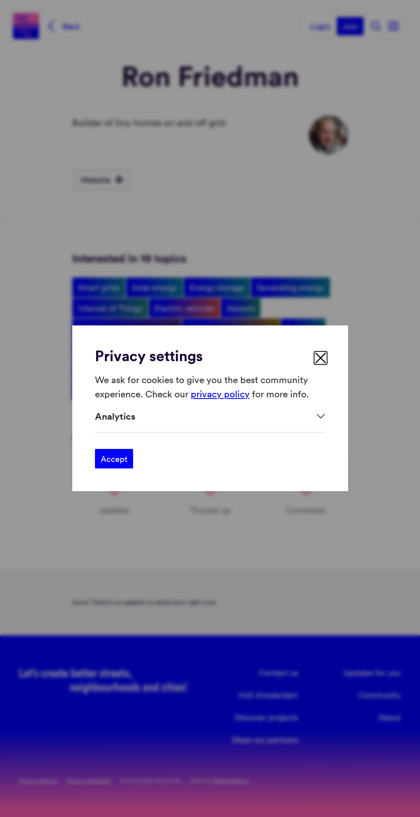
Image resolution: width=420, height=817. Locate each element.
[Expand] (210, 416)
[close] (320, 357)
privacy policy (220, 393)
